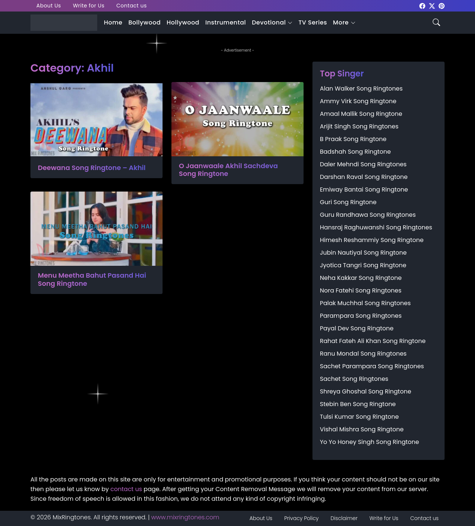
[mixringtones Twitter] (432, 5)
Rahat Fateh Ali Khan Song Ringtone (373, 341)
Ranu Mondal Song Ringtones (363, 353)
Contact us (132, 5)
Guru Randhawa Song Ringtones (368, 214)
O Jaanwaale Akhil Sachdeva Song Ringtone (228, 170)
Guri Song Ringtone (348, 202)
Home (113, 22)
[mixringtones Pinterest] (442, 5)
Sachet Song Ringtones (354, 379)
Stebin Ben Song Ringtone (358, 404)
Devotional (269, 22)
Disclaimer (344, 518)
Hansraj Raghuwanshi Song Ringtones (376, 227)
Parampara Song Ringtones (361, 315)
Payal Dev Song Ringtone (357, 328)
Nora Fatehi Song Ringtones (361, 290)
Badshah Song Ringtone (355, 151)
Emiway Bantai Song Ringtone (364, 189)
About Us (48, 5)
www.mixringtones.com (185, 517)
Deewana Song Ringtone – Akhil (91, 168)
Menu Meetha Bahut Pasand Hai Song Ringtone (92, 279)
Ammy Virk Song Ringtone (358, 101)
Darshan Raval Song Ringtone (363, 177)
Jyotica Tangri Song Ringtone (363, 265)
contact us (126, 489)
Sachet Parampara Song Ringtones (372, 366)
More (340, 22)
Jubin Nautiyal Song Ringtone (363, 252)
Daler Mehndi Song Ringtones (363, 164)
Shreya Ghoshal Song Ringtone (365, 391)
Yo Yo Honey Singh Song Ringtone (369, 442)
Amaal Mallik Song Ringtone (361, 114)
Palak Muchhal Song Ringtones (365, 303)
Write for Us (88, 5)
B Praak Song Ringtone (353, 139)
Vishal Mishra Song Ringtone (362, 429)
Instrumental (225, 22)
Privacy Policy (301, 518)
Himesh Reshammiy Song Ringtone (371, 240)
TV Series (312, 22)
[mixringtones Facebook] (422, 5)
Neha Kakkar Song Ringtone (361, 278)
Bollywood (144, 22)
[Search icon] (436, 21)
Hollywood (183, 22)
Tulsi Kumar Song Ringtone (359, 416)
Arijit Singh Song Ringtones (359, 126)
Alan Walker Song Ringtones (361, 88)
